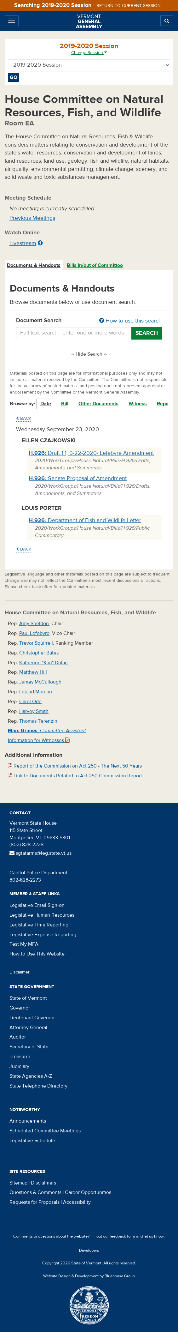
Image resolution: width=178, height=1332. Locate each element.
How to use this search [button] (130, 320)
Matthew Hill (33, 672)
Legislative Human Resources (41, 915)
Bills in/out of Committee (95, 265)
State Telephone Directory (38, 1086)
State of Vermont (28, 998)
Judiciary (19, 1066)
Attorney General (28, 1027)
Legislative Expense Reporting (42, 934)
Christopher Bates (39, 653)
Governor (19, 1008)
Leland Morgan (35, 692)
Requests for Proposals (34, 1202)
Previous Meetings (32, 218)
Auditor (17, 1037)
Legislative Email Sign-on (37, 905)
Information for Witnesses (39, 740)
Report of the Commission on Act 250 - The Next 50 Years (75, 766)
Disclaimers (43, 1183)
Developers (89, 1250)
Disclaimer (19, 972)
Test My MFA (23, 944)
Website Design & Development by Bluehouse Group (89, 1276)
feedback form (122, 1236)
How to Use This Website (37, 954)
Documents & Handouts (33, 265)
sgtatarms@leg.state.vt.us (40, 853)
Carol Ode (30, 701)
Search (146, 333)
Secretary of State (29, 1047)
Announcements (27, 1121)
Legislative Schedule (32, 1140)
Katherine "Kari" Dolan (43, 663)
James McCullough (40, 682)
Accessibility (77, 1202)
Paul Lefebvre (34, 633)
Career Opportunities (88, 1192)
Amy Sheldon (34, 623)
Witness (138, 404)
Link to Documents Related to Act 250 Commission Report (75, 776)
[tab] (34, 265)
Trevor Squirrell (36, 643)
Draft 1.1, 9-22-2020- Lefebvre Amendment (91, 453)
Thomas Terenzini (39, 721)
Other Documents (98, 404)
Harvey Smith (34, 711)
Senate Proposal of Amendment (78, 478)
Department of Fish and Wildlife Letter (85, 520)
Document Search (89, 320)
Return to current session (128, 6)
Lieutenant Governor (32, 1018)
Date (45, 404)
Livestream (22, 243)
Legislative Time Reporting (38, 925)
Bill (64, 404)
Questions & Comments (35, 1192)
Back (23, 418)
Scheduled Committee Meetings (45, 1131)
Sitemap (18, 1183)
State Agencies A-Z (30, 1076)
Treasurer (19, 1056)
